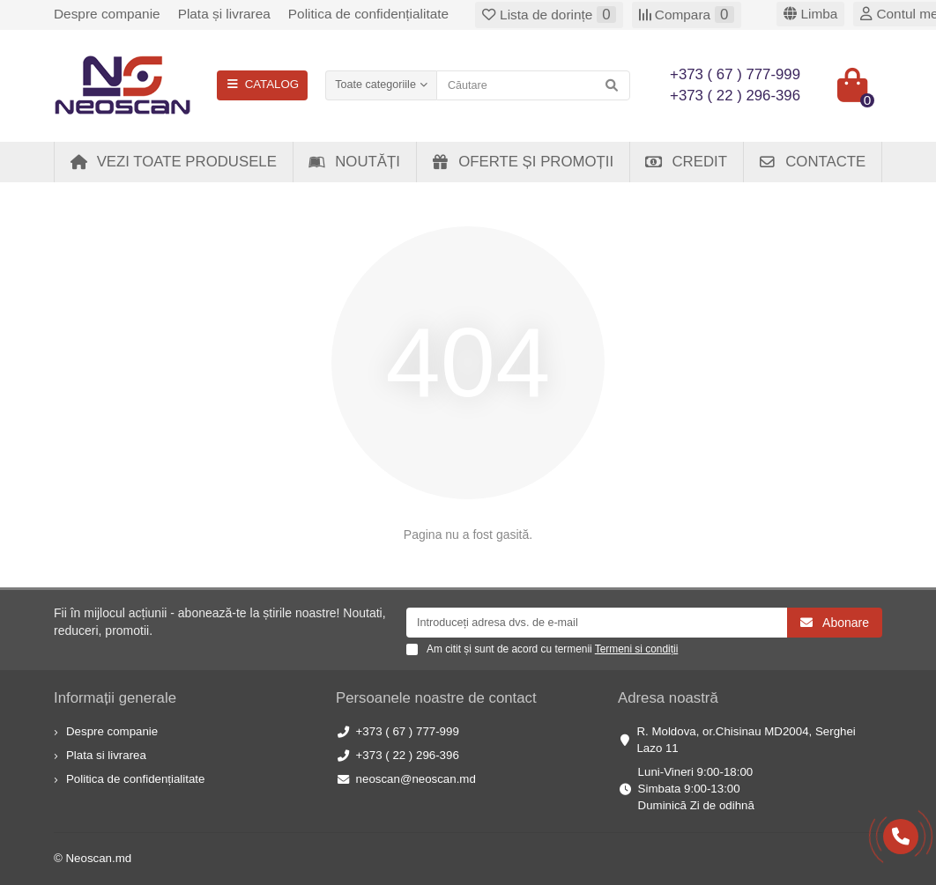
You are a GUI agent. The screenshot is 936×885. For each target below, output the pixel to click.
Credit (685, 161)
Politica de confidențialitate (368, 13)
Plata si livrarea (106, 755)
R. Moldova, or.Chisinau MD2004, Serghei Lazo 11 (745, 740)
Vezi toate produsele (173, 161)
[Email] (596, 623)
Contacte (811, 161)
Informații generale (115, 698)
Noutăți (354, 161)
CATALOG (262, 84)
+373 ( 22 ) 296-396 (407, 755)
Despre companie (107, 13)
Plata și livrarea (224, 13)
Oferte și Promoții (522, 161)
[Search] (533, 85)
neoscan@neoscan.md (416, 778)
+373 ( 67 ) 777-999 (407, 731)
